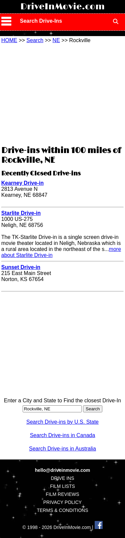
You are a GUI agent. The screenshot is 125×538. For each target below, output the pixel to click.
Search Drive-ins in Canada (62, 435)
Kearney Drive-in (22, 183)
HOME (9, 40)
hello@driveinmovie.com (62, 470)
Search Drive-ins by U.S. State (62, 422)
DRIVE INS (62, 478)
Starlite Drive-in (21, 213)
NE (56, 40)
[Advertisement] (63, 93)
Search (34, 40)
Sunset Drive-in (20, 267)
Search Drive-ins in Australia (62, 448)
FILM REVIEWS (62, 494)
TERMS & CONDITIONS (62, 510)
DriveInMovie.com (62, 6)
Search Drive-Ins (41, 21)
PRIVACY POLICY (62, 502)
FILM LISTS (62, 486)
